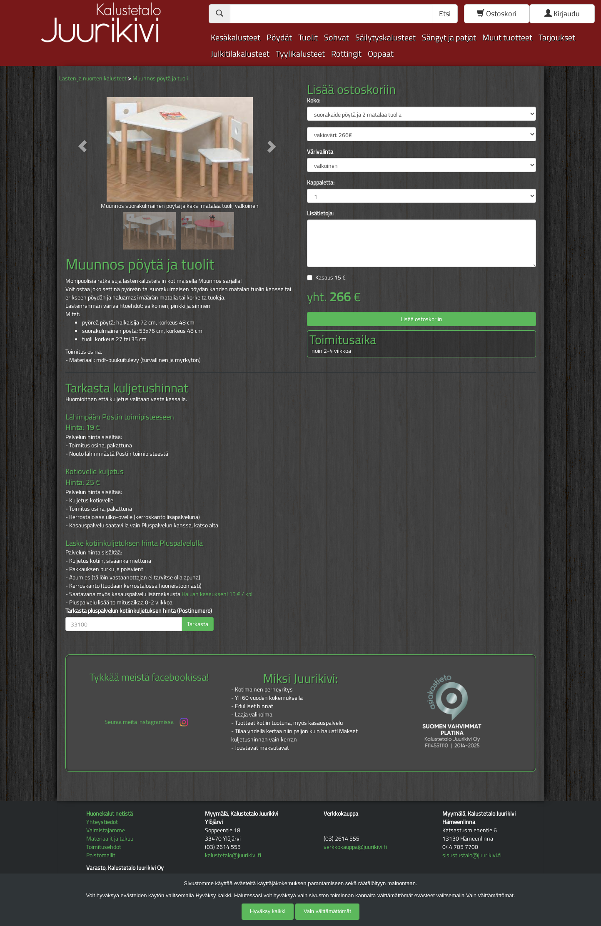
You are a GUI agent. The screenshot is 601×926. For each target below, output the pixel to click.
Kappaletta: (320, 182)
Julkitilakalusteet (240, 53)
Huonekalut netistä (109, 813)
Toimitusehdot (103, 846)
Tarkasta (197, 623)
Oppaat (381, 53)
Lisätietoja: (320, 213)
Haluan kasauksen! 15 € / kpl (217, 593)
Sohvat (336, 37)
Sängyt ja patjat (449, 37)
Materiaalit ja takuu (109, 838)
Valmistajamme (105, 830)
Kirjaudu (562, 13)
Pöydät (279, 37)
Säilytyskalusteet (385, 37)
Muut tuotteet (507, 37)
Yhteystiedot (102, 821)
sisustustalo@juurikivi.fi (471, 855)
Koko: (313, 100)
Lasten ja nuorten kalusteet (93, 78)
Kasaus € (330, 277)
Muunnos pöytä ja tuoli (160, 78)
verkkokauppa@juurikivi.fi (355, 846)
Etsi (445, 13)
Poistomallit (100, 855)
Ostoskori (496, 13)
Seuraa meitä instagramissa (147, 722)
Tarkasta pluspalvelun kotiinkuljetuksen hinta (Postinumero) (138, 611)
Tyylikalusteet (300, 53)
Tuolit (308, 37)
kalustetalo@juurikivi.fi (233, 855)
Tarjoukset (557, 37)
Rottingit (346, 53)
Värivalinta (320, 151)
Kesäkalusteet (235, 37)
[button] (82, 146)
